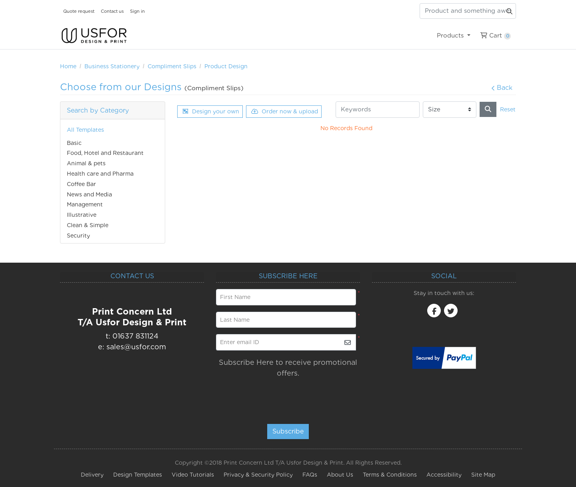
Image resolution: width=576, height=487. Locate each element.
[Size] (449, 109)
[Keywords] (378, 109)
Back (501, 87)
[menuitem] (453, 35)
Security (78, 235)
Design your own (210, 111)
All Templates (85, 130)
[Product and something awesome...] (468, 11)
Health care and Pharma (100, 173)
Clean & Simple (87, 225)
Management (85, 204)
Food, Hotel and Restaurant (105, 153)
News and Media (89, 194)
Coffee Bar (81, 184)
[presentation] (287, 397)
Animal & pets (86, 163)
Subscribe (288, 431)
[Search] (488, 109)
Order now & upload (284, 111)
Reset (508, 109)
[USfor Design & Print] (94, 35)
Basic (74, 143)
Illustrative (81, 215)
